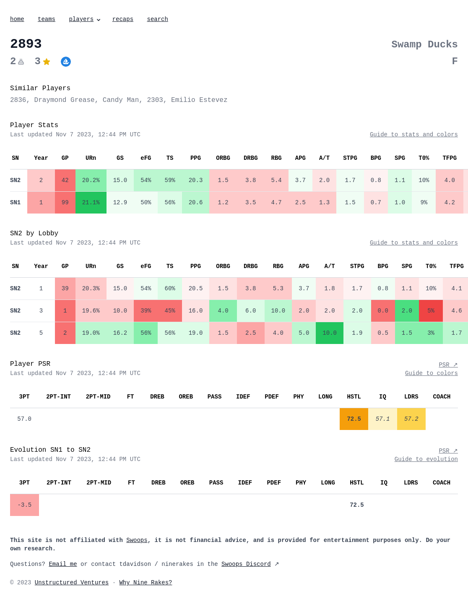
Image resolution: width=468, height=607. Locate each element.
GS (120, 158)
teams (46, 19)
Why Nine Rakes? (145, 582)
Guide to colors (431, 373)
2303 (155, 100)
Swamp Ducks (425, 44)
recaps (122, 19)
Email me (63, 564)
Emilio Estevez (199, 100)
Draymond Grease (64, 100)
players (85, 19)
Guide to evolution (426, 459)
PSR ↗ (448, 365)
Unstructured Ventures (72, 582)
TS (170, 158)
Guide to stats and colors (414, 134)
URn (91, 158)
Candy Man (121, 100)
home (17, 19)
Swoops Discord (246, 564)
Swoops (136, 540)
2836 (18, 100)
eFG (145, 158)
